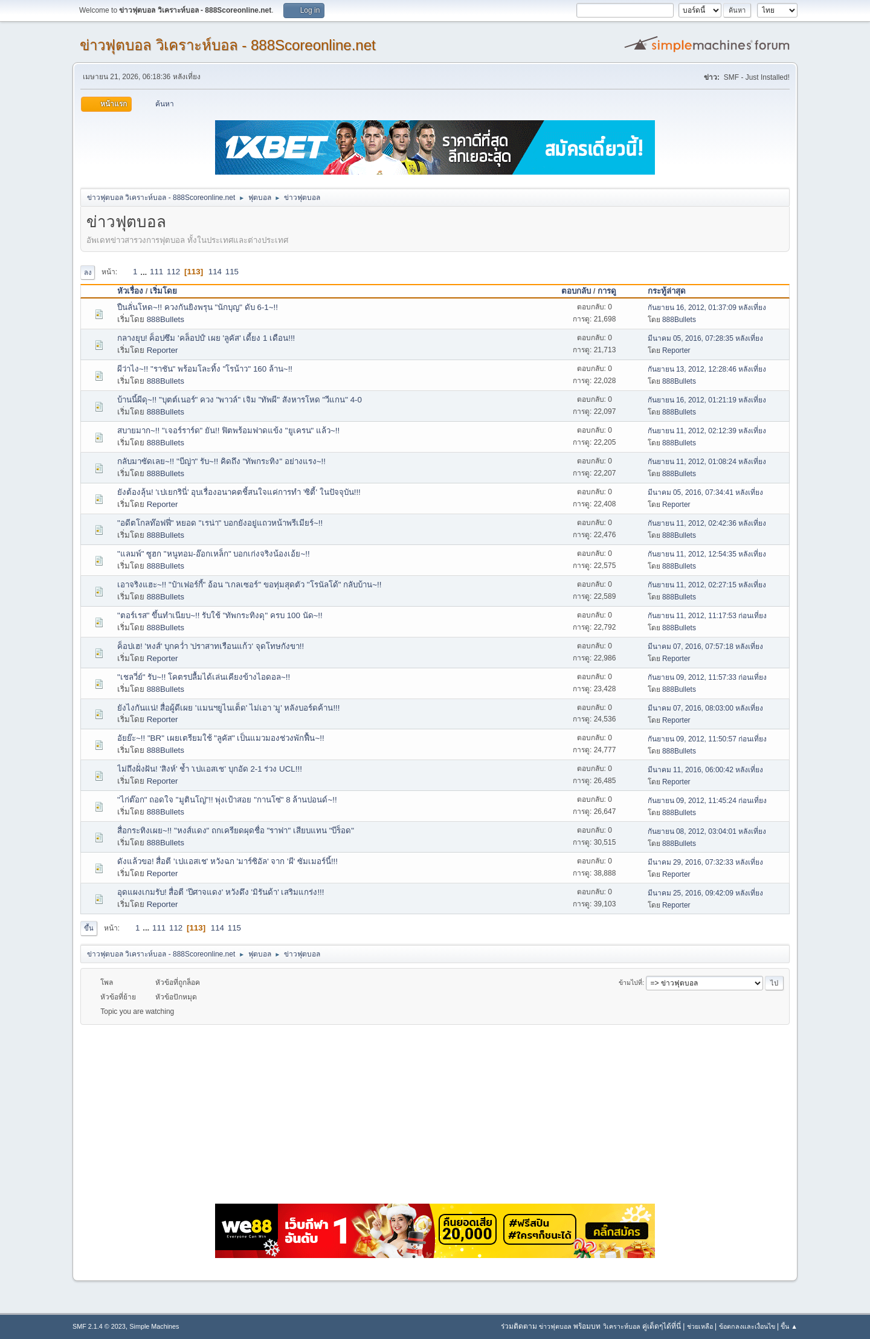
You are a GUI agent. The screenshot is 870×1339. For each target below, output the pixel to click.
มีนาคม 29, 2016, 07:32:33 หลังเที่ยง (706, 862)
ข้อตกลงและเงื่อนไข (747, 1326)
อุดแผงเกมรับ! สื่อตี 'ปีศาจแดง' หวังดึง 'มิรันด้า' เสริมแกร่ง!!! (220, 892)
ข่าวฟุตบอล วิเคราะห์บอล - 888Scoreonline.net (228, 45)
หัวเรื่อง (130, 290)
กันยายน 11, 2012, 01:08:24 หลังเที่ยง (707, 461)
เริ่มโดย (163, 290)
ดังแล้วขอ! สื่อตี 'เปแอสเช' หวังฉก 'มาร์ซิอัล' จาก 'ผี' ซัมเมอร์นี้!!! (227, 861)
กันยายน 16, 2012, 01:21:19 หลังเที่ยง (707, 400)
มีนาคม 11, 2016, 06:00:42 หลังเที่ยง (706, 770)
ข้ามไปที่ (630, 982)
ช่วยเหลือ (700, 1326)
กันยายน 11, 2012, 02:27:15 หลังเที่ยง (707, 585)
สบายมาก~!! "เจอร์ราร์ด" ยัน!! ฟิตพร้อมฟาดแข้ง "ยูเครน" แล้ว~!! (228, 430)
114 (215, 271)
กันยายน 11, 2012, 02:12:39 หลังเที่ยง (707, 431)
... (144, 271)
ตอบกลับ (576, 290)
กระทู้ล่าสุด (667, 290)
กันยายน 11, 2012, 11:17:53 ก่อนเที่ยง (707, 615)
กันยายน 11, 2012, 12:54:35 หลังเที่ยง (707, 554)
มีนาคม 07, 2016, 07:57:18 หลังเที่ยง (706, 646)
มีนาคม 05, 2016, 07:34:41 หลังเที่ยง (706, 492)
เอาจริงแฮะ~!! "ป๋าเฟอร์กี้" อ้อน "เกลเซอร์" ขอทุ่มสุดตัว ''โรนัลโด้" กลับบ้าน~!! (249, 584)
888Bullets (165, 319)
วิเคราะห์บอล (621, 1326)
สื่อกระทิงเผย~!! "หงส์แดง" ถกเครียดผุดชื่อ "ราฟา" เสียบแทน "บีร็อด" (235, 830)
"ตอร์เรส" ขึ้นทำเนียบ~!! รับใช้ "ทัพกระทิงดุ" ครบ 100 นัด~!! (220, 615)
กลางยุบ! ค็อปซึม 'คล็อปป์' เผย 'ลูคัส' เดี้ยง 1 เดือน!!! (206, 338)
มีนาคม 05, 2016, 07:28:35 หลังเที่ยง (706, 338)
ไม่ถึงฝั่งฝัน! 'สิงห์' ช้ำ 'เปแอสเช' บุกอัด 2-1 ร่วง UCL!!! (209, 768)
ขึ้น (89, 928)
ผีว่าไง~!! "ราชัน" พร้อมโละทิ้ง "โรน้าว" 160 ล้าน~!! (204, 368)
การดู (612, 290)
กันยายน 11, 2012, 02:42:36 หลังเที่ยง (707, 523)
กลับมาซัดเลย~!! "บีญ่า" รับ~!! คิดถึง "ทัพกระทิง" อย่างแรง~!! (221, 461)
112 (173, 271)
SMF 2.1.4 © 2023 (99, 1326)
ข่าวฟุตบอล (555, 1326)
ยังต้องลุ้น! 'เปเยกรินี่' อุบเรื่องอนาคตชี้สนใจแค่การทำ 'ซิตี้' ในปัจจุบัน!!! (239, 492)
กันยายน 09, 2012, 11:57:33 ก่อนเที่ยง (707, 677)
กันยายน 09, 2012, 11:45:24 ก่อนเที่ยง (707, 800)
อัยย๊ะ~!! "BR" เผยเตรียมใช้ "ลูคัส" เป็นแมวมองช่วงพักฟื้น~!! (220, 738)
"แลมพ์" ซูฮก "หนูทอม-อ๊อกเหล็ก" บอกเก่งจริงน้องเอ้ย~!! (213, 553)
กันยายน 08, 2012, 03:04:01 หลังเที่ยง (707, 831)
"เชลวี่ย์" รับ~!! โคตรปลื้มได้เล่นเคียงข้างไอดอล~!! (203, 677)
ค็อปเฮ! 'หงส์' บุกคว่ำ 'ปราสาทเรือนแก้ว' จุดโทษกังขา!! (210, 646)
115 (232, 271)
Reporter (162, 350)
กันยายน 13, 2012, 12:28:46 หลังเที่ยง (707, 369)
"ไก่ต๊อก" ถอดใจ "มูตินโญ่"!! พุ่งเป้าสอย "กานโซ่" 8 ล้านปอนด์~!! (227, 799)
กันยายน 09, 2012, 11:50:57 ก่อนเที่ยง (707, 739)
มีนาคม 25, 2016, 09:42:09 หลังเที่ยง (706, 893)
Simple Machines (154, 1326)
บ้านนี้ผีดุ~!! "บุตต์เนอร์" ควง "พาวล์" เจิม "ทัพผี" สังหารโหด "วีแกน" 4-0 (239, 399)
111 (156, 271)
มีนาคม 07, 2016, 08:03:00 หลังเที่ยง (706, 708)
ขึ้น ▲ (789, 1326)
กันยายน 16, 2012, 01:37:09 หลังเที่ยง (707, 307)
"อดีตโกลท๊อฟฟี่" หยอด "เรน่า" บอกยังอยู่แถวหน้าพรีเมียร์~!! (220, 523)
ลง (87, 272)
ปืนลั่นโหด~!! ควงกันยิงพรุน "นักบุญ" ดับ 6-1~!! (197, 307)
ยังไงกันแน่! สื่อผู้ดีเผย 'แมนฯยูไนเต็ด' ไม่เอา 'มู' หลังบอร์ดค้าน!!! (228, 707)
